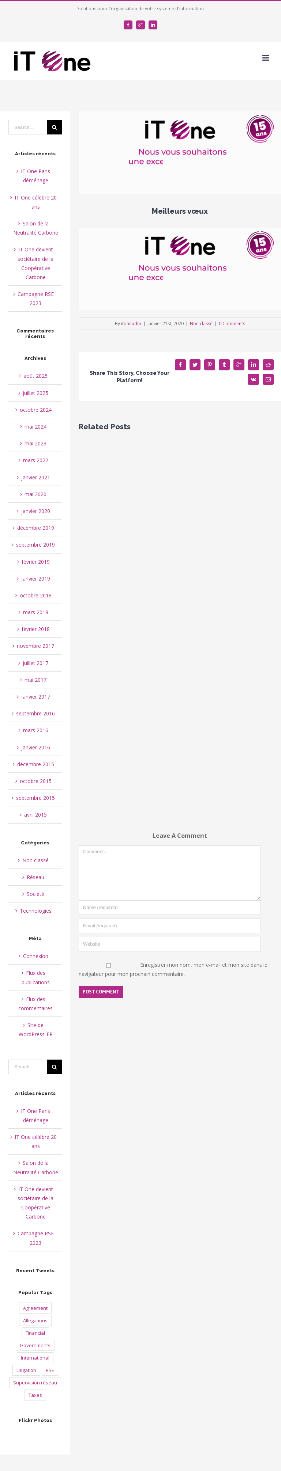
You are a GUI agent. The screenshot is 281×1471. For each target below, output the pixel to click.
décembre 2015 (35, 764)
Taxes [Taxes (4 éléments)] (35, 1395)
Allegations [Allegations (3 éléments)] (35, 1320)
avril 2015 (35, 814)
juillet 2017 (35, 663)
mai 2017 (35, 679)
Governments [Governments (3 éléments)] (35, 1345)
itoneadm (131, 323)
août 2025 (35, 375)
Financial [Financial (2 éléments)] (35, 1333)
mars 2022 (35, 460)
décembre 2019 (35, 527)
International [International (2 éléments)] (35, 1357)
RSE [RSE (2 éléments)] (50, 1370)
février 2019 (36, 561)
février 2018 (36, 629)
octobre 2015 (36, 781)
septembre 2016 (35, 713)
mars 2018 (35, 612)
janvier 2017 (35, 696)
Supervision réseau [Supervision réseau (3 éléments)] (35, 1382)
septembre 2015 (35, 797)
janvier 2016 (35, 747)
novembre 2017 (35, 645)
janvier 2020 (35, 511)
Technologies (36, 910)
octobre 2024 (36, 409)
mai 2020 (35, 494)
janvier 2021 (35, 477)
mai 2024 (35, 426)
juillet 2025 (35, 392)
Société (35, 893)
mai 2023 (35, 443)
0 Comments (232, 323)
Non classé (201, 323)
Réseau (35, 877)
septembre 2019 (35, 544)
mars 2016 (35, 730)
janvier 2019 (35, 578)
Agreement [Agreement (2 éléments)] (35, 1308)
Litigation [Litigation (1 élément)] (26, 1370)
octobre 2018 (36, 595)
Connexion (35, 956)
